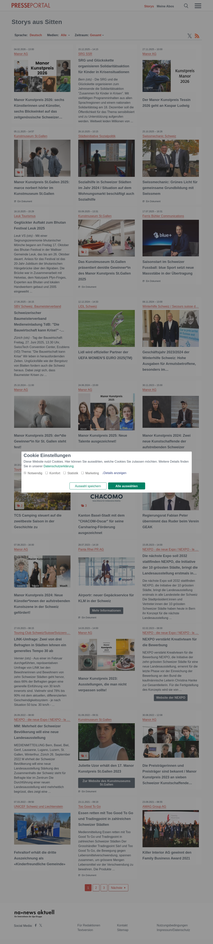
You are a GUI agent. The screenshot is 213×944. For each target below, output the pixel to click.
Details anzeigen (115, 472)
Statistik (72, 472)
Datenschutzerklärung (58, 465)
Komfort (54, 472)
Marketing (92, 472)
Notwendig (35, 472)
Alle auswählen (126, 486)
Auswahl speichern (88, 486)
